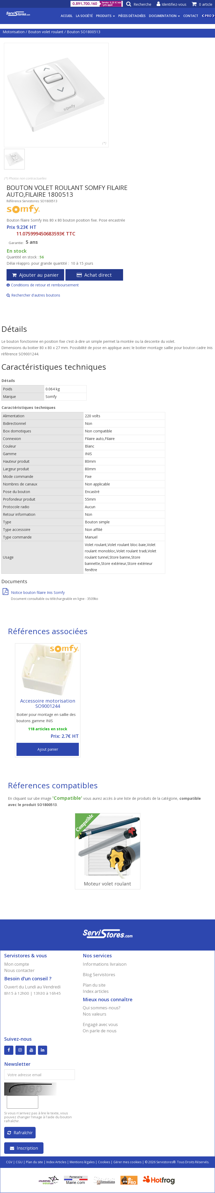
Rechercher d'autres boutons (33, 295)
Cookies (104, 1162)
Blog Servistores (99, 974)
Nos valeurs (94, 1014)
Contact (190, 16)
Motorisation (14, 31)
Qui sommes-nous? (101, 1008)
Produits (105, 16)
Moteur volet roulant (107, 884)
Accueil (67, 16)
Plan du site (94, 985)
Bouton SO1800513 (83, 31)
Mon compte (16, 964)
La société (84, 16)
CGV (9, 1162)
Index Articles (56, 1162)
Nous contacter (19, 970)
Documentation (164, 16)
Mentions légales (82, 1162)
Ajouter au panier (35, 275)
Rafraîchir (20, 1133)
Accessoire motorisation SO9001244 (47, 703)
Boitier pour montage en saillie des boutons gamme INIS (46, 717)
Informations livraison (104, 964)
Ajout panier (47, 749)
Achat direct (94, 275)
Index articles (96, 991)
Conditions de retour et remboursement (43, 284)
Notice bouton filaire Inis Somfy (34, 592)
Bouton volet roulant (45, 31)
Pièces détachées (132, 16)
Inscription (24, 1148)
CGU (19, 1162)
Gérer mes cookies (127, 1162)
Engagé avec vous (100, 1024)
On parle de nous (100, 1031)
